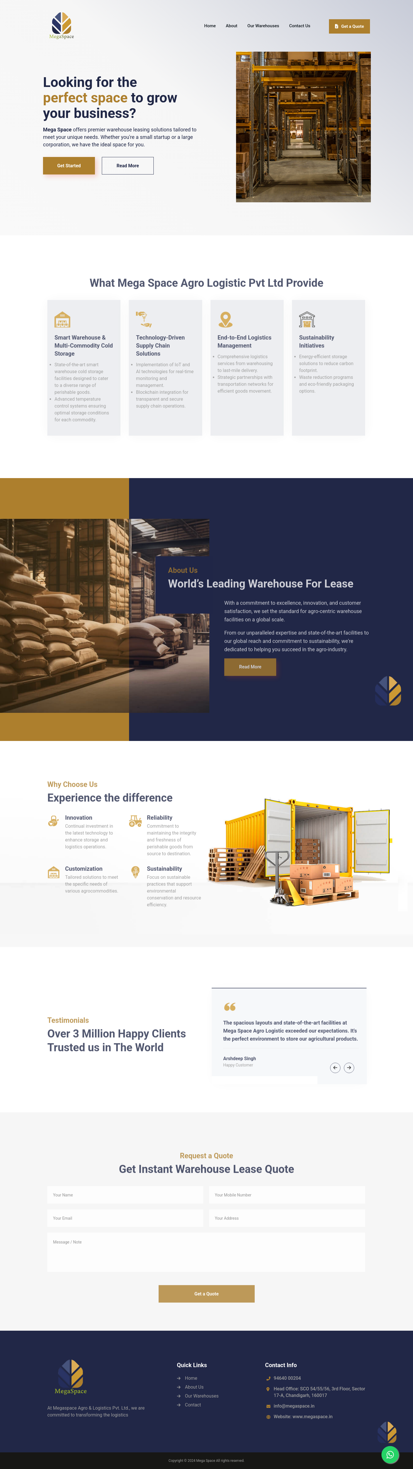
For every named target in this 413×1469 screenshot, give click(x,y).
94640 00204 (287, 1378)
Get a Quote (349, 26)
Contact (193, 1405)
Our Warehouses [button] (263, 26)
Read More (128, 165)
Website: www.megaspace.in (303, 1416)
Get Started (69, 165)
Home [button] (210, 26)
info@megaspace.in (294, 1406)
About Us (194, 1387)
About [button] (231, 26)
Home (191, 1378)
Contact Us (299, 26)
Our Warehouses (202, 1396)
